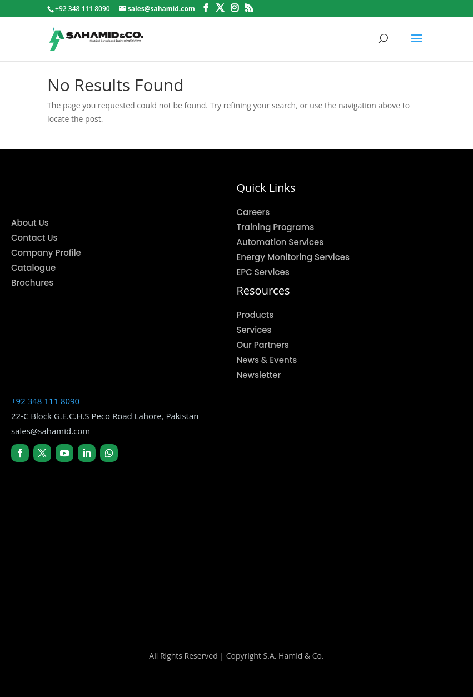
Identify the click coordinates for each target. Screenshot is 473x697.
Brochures (32, 282)
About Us (30, 222)
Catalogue (33, 267)
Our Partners (263, 345)
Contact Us (34, 237)
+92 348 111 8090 (45, 400)
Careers (253, 212)
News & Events (267, 360)
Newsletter (259, 375)
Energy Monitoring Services (293, 257)
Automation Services (280, 242)
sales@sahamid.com (50, 430)
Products (255, 315)
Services (254, 330)
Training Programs (276, 227)
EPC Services (263, 272)
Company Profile (46, 252)
